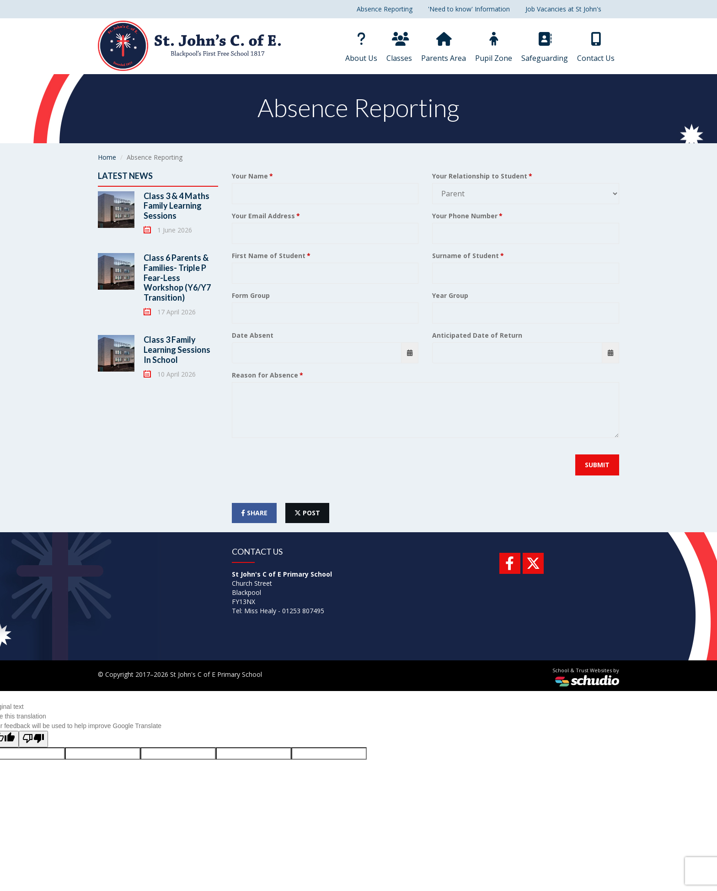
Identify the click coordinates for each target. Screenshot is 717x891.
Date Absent (252, 335)
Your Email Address (263, 215)
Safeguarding (544, 47)
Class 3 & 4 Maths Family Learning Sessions (176, 206)
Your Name (250, 176)
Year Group (450, 295)
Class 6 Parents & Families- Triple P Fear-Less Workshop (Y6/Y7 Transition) (177, 277)
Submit (597, 464)
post (307, 512)
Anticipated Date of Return (477, 335)
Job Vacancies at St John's (563, 9)
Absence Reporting (384, 9)
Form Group (251, 295)
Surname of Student (465, 255)
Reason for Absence (265, 375)
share (254, 512)
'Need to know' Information (469, 9)
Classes (399, 47)
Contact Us (596, 47)
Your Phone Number (465, 215)
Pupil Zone (493, 47)
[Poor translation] (33, 739)
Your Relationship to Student (479, 176)
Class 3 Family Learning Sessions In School (177, 349)
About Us (361, 47)
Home (107, 157)
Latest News (125, 176)
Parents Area (443, 47)
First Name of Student (268, 255)
